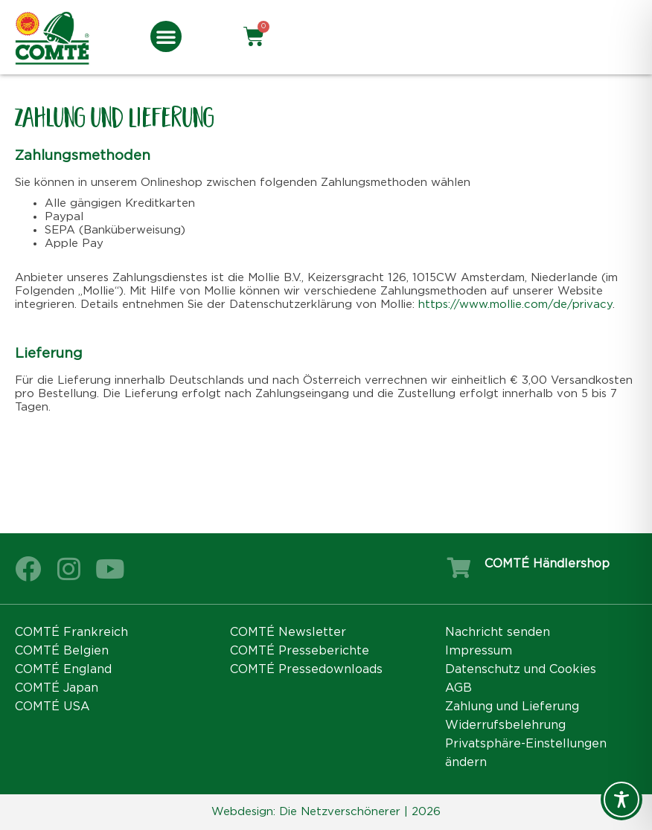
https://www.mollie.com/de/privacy (515, 304)
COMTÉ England (63, 669)
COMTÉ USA (52, 706)
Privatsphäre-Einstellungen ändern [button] (526, 753)
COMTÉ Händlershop (547, 564)
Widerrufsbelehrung (505, 725)
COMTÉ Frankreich (71, 632)
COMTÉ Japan (56, 688)
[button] (166, 36)
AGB (458, 688)
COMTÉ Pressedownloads (306, 669)
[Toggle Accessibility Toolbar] (621, 799)
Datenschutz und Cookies (520, 669)
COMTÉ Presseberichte (299, 651)
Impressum (478, 651)
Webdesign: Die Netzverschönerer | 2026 (326, 811)
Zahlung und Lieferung (512, 706)
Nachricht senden (497, 632)
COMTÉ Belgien (62, 651)
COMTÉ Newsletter (288, 632)
